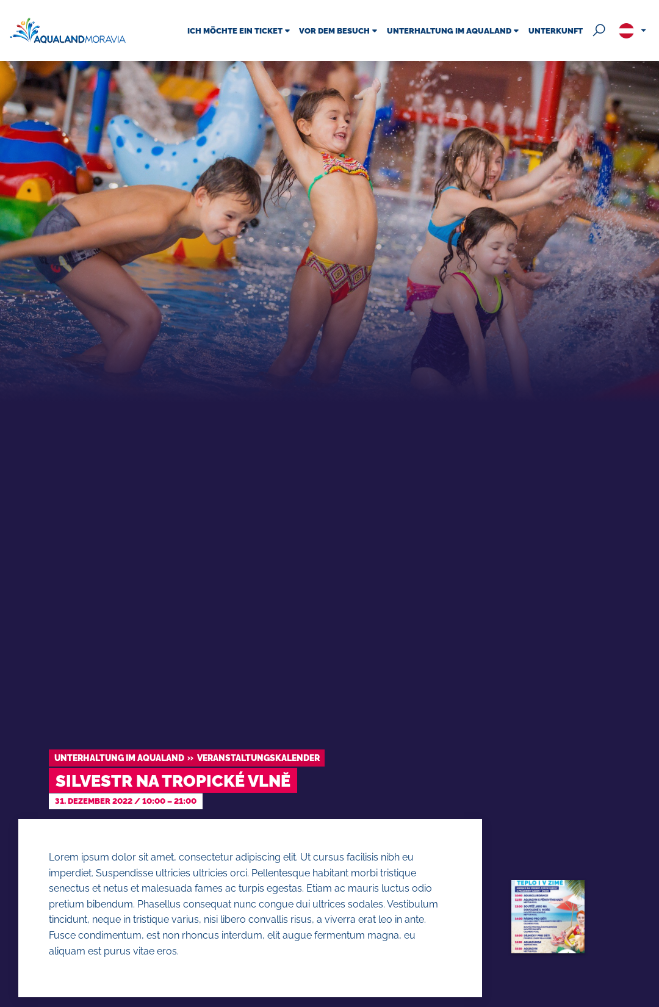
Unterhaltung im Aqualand (119, 758)
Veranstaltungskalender (258, 758)
